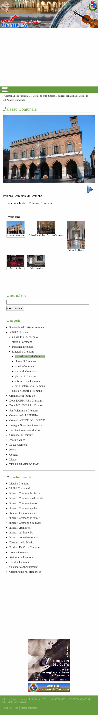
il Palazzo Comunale (14, 100)
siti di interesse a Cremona (30, 385)
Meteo (12, 459)
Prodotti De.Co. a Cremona (24, 547)
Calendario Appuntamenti (23, 566)
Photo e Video (17, 439)
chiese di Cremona (25, 361)
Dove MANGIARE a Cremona (26, 405)
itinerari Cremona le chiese (24, 517)
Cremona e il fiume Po (22, 395)
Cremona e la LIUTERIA (23, 415)
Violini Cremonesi (19, 488)
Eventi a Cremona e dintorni (25, 430)
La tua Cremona (18, 444)
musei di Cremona (25, 371)
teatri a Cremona (24, 366)
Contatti (13, 454)
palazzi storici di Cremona (29, 356)
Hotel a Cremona (18, 552)
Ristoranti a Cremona (21, 557)
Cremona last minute (21, 434)
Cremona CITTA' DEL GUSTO (27, 420)
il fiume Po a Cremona (27, 381)
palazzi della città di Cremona (73, 95)
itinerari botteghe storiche (23, 537)
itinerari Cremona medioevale (26, 498)
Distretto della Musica (21, 542)
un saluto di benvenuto (25, 336)
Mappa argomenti (29, 707)
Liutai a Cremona (19, 483)
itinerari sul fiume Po (21, 532)
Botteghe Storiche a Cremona (26, 425)
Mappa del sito (11, 707)
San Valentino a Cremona (23, 410)
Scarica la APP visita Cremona (26, 327)
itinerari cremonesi (19, 527)
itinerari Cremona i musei (23, 503)
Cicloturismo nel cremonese (25, 571)
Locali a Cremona (19, 562)
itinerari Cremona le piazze (24, 493)
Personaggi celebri (22, 346)
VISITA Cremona (19, 332)
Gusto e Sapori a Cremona (27, 390)
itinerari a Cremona (23, 351)
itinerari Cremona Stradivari (25, 522)
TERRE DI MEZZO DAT (23, 464)
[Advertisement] (49, 57)
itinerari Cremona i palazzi (24, 508)
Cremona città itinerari (44, 95)
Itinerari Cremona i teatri (23, 513)
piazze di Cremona (25, 376)
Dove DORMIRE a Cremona (25, 400)
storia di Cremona (22, 341)
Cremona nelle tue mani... (17, 95)
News (12, 449)
